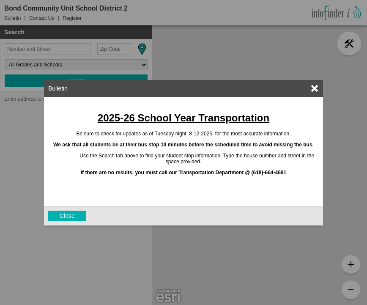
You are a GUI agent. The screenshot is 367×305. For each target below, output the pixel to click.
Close (67, 215)
